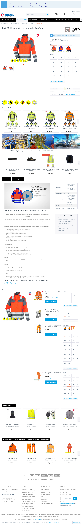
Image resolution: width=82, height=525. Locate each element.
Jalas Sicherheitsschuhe (27, 505)
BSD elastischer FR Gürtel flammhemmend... (12, 169)
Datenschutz (44, 501)
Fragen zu (7, 282)
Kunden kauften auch (20, 439)
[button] (27, 195)
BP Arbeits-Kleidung (26, 510)
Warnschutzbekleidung (27, 492)
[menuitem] (37, 14)
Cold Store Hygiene (26, 499)
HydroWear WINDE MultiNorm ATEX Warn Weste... (50, 169)
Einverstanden (76, 522)
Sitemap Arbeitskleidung (47, 503)
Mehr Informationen (54, 522)
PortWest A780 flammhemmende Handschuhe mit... (50, 425)
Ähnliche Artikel (7, 439)
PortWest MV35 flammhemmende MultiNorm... (12, 459)
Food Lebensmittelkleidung (28, 496)
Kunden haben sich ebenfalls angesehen (38, 439)
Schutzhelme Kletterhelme (28, 501)
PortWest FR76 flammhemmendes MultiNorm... (50, 459)
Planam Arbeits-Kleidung (28, 508)
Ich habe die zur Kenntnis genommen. (68, 503)
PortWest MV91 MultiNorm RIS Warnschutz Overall (69, 459)
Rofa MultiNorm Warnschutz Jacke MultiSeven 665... (69, 127)
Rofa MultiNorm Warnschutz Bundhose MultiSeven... (53, 325)
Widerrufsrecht (44, 498)
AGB (42, 496)
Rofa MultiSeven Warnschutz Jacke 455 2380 (31, 127)
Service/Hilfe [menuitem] (76, 11)
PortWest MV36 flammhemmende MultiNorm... (31, 459)
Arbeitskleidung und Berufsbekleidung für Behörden (29, 490)
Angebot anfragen (45, 489)
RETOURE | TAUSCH (46, 492)
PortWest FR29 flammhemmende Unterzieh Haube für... (70, 169)
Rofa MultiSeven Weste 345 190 (52, 292)
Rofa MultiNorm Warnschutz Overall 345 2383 (53, 373)
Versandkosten (38, 519)
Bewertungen (17, 179)
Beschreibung (6, 179)
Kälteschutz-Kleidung (27, 498)
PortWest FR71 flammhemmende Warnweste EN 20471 (31, 425)
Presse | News (44, 491)
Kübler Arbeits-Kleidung (28, 506)
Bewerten (61, 94)
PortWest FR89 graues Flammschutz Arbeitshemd (69, 425)
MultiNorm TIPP (9, 405)
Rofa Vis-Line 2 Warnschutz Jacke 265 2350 (12, 127)
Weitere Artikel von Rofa (11, 283)
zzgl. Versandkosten (54, 297)
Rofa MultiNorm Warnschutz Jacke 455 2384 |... (50, 127)
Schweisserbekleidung (27, 494)
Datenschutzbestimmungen (67, 503)
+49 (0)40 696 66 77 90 (8, 494)
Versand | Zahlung (45, 494)
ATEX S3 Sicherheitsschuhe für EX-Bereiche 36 (31, 169)
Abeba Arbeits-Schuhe (27, 503)
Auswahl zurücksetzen (57, 81)
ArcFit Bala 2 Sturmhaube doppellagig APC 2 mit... (13, 425)
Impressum (44, 499)
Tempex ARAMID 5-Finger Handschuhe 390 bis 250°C (52, 310)
